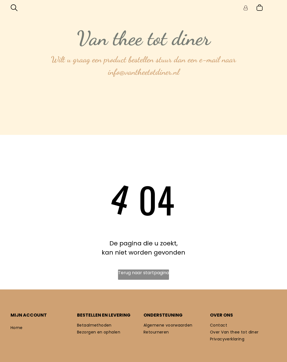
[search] (14, 8)
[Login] (246, 8)
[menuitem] (44, 327)
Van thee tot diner (143, 38)
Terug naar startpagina (143, 272)
